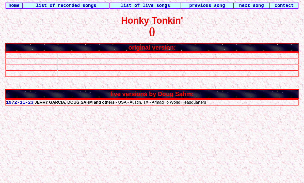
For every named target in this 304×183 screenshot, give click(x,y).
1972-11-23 (20, 102)
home (14, 5)
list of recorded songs (66, 5)
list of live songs (145, 5)
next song (251, 5)
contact (284, 5)
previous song (207, 5)
